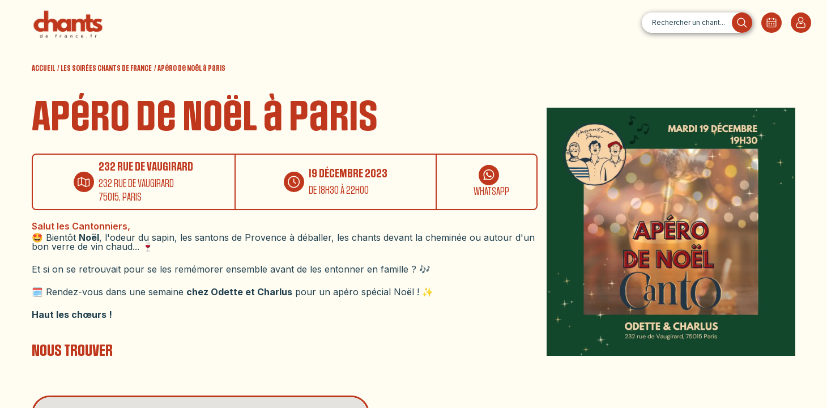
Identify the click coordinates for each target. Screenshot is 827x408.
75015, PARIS (120, 197)
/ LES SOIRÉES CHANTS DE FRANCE (104, 68)
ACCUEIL (43, 68)
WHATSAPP (491, 191)
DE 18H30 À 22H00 (339, 190)
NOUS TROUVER (72, 350)
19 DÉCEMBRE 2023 (348, 174)
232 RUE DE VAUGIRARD (146, 167)
